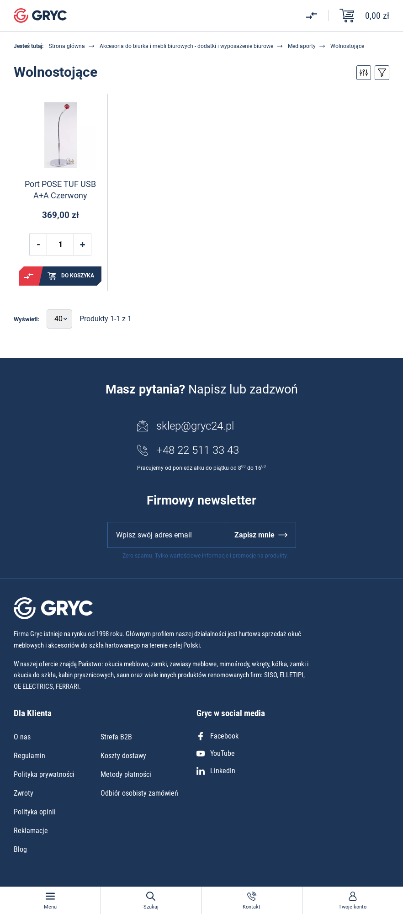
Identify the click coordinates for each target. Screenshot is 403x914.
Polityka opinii (35, 812)
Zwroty (23, 793)
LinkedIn (215, 770)
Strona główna (67, 46)
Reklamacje (31, 830)
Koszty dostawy (123, 755)
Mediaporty (302, 46)
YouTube (215, 753)
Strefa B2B (116, 737)
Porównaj (28, 276)
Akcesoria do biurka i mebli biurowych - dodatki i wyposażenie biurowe (186, 46)
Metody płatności (126, 774)
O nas (22, 737)
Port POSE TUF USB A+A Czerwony (60, 189)
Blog (20, 849)
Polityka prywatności (44, 774)
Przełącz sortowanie (382, 72)
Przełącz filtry (363, 72)
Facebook (217, 736)
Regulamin (29, 755)
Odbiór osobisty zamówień (139, 793)
